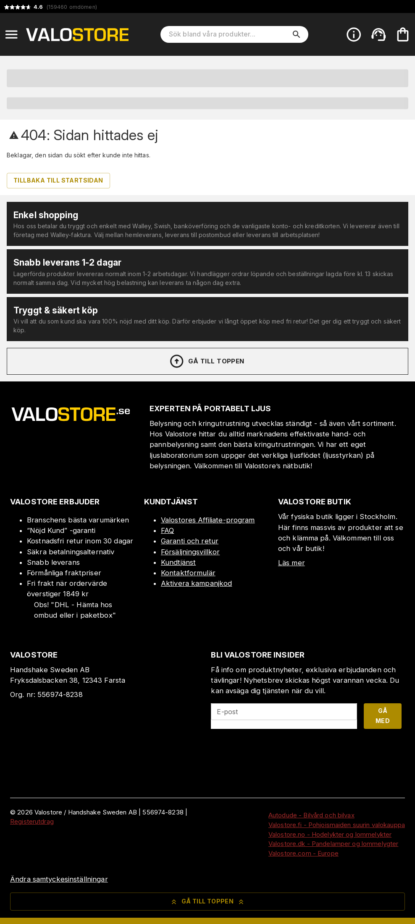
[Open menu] (11, 34)
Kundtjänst (178, 562)
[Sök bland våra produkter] (228, 34)
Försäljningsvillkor (190, 552)
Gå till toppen (206, 361)
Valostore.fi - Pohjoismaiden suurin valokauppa (336, 825)
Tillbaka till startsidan (58, 180)
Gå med (383, 716)
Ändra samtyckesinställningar (59, 879)
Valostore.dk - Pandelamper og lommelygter (333, 844)
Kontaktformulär (188, 573)
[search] (296, 34)
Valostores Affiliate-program (208, 520)
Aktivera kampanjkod (196, 583)
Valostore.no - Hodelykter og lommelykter (329, 834)
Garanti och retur (189, 541)
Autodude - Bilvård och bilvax (311, 815)
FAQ (167, 530)
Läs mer (291, 563)
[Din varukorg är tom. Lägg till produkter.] (402, 34)
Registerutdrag (32, 821)
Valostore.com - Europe (303, 853)
